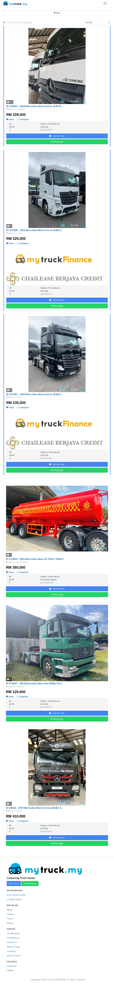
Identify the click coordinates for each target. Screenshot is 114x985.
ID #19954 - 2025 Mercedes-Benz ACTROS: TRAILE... (35, 559)
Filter (57, 13)
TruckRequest (30, 883)
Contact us (12, 942)
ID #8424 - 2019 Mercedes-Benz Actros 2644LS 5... (34, 807)
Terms (10, 918)
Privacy (10, 923)
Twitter (10, 970)
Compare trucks (14, 899)
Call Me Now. (57, 135)
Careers (10, 914)
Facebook (11, 966)
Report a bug (13, 946)
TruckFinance (13, 937)
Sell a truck (14, 883)
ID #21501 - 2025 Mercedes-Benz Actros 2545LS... (34, 394)
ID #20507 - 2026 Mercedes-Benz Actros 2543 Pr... (34, 106)
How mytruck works (16, 894)
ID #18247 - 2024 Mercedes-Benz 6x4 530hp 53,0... (34, 683)
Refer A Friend (13, 955)
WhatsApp (57, 141)
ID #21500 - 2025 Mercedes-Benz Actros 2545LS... (34, 230)
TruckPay (11, 951)
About (9, 909)
